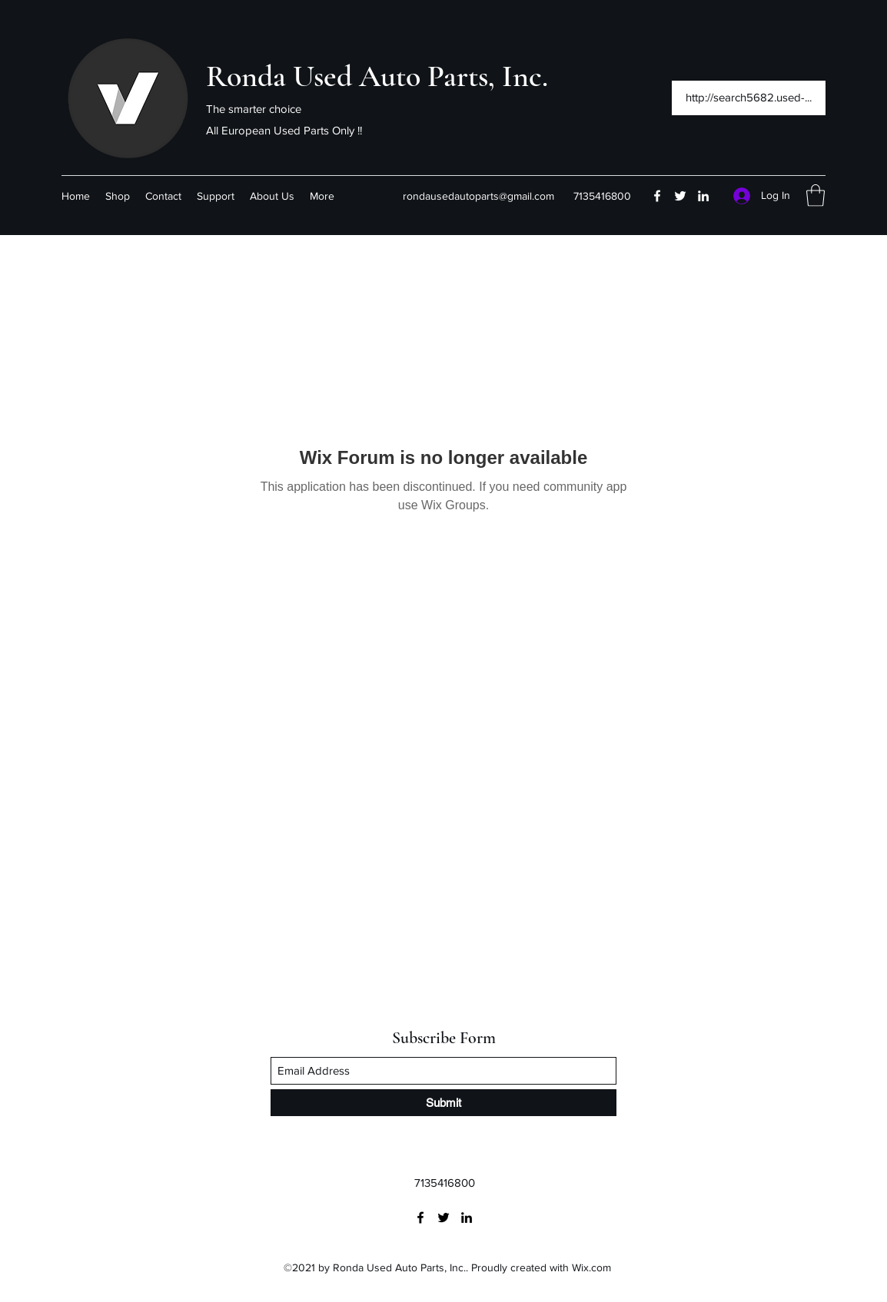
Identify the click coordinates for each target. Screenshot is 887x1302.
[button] (815, 195)
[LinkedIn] (703, 196)
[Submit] (443, 1102)
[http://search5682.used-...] (749, 98)
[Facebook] (657, 196)
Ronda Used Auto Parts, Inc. (377, 76)
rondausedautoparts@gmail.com (478, 196)
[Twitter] (680, 196)
